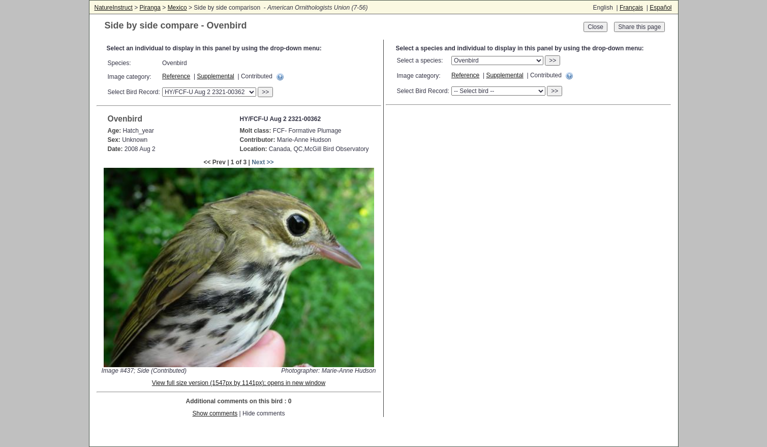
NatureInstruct (114, 7)
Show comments (215, 413)
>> (265, 92)
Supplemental (215, 76)
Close (595, 27)
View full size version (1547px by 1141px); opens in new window (238, 382)
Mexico (177, 7)
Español (660, 7)
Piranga (150, 7)
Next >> (262, 162)
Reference (176, 76)
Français (631, 7)
